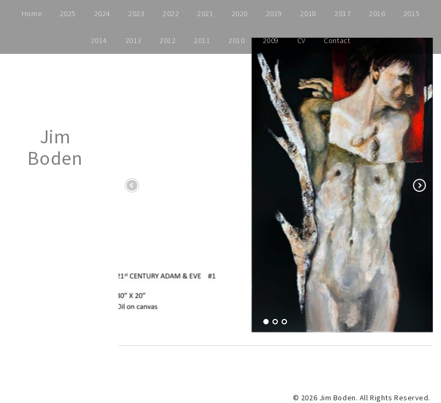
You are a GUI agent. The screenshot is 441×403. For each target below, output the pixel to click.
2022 (171, 13)
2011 (202, 40)
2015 (411, 13)
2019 (274, 13)
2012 (167, 40)
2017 (342, 13)
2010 (236, 40)
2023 (136, 13)
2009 (271, 40)
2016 (377, 13)
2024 (102, 13)
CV (301, 40)
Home (31, 13)
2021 (205, 13)
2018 (308, 13)
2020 (240, 13)
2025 (68, 13)
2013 (133, 40)
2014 (99, 40)
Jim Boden (54, 147)
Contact (337, 40)
